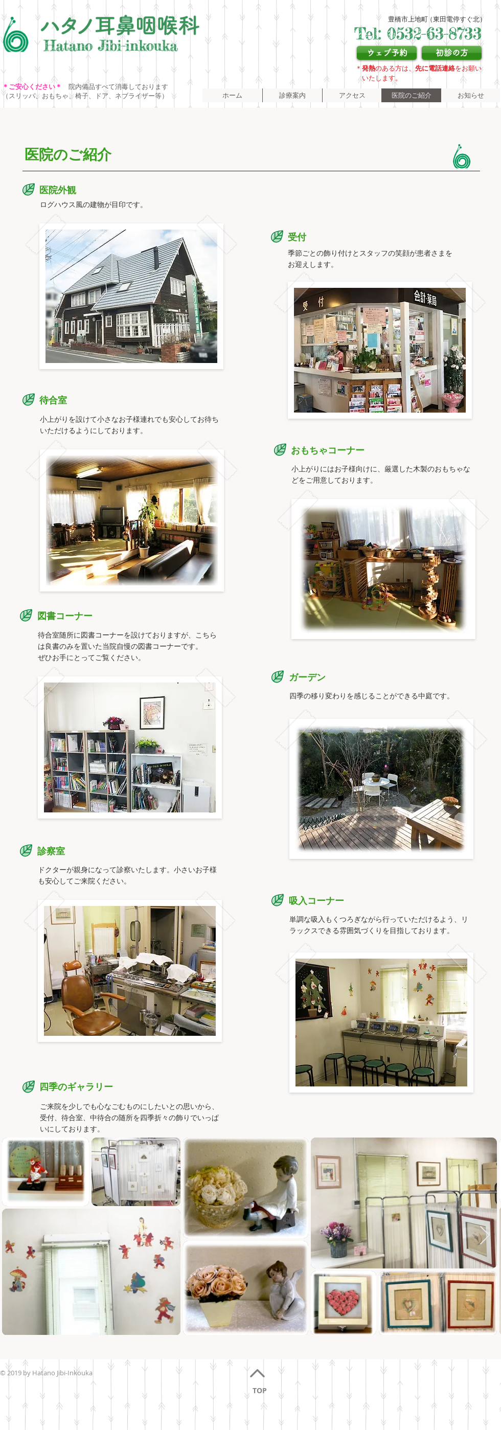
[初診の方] (452, 53)
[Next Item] (485, 1236)
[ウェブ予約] (387, 53)
